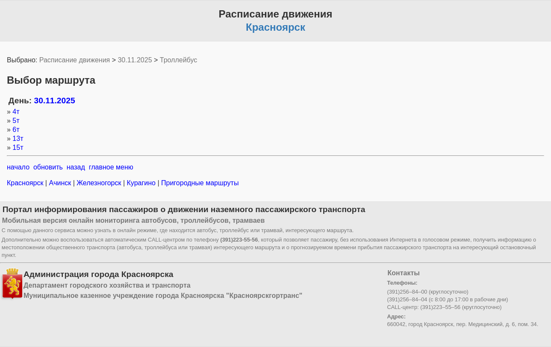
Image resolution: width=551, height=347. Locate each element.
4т (15, 111)
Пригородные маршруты (199, 183)
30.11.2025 (135, 60)
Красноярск (26, 183)
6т (15, 129)
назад (76, 167)
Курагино (141, 183)
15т (17, 147)
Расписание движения (74, 60)
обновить (48, 167)
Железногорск (99, 183)
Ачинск (60, 183)
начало (18, 167)
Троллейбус (178, 60)
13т (17, 138)
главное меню (111, 167)
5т (15, 120)
